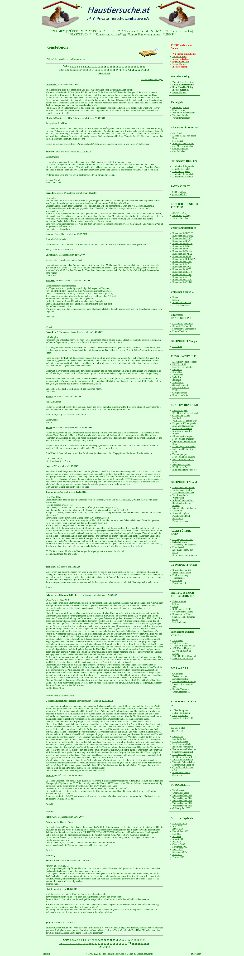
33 (69, 70)
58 (145, 70)
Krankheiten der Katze (182, 570)
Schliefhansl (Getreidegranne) (180, 383)
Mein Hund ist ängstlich (183, 439)
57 (142, 70)
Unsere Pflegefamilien (182, 323)
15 (102, 66)
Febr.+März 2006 (180, 831)
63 (108, 73)
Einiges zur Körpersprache (184, 423)
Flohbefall (177, 369)
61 (102, 73)
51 (123, 70)
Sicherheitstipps (179, 542)
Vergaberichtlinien (180, 115)
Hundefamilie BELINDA (183, 259)
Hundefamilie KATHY (182, 233)
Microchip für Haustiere (183, 765)
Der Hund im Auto (180, 467)
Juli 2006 (176, 836)
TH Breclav (177, 640)
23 (126, 66)
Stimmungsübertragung (182, 436)
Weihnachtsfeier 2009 (182, 798)
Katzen (175, 300)
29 (144, 66)
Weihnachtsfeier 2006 (182, 806)
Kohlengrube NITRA (181, 609)
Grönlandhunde (179, 622)
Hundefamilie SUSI (181, 264)
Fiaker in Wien (179, 601)
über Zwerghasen (180, 148)
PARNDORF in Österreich (184, 656)
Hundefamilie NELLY (182, 243)
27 (138, 66)
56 (139, 70)
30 (60, 70)
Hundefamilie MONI (181, 248)
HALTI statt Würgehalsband (185, 413)
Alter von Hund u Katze (183, 143)
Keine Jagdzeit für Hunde (183, 446)
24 (129, 66)
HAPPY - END (179, 213)
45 (105, 70)
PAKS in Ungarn (179, 643)
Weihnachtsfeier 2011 (182, 795)
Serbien (175, 604)
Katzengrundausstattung (183, 539)
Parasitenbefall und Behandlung (181, 517)
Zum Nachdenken (180, 679)
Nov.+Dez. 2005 (179, 823)
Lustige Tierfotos (180, 715)
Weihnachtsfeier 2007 (182, 803)
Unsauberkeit (178, 547)
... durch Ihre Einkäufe (182, 176)
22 (123, 66)
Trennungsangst (179, 454)
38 (84, 70)
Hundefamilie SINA (181, 246)
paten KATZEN (179, 194)
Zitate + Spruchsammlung (184, 681)
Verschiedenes (178, 790)
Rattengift (176, 380)
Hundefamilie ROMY (182, 272)
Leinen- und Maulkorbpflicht (179, 737)
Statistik (46, 954)
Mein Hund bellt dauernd (183, 457)
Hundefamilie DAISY (182, 251)
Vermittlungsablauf (181, 118)
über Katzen (177, 141)
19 (114, 66)
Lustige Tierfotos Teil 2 (182, 718)
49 (117, 70)
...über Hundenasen (181, 713)
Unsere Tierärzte (179, 331)
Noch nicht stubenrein (182, 428)
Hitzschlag (177, 372)
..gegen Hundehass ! (181, 305)
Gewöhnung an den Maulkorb (181, 416)
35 (75, 70)
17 (108, 66)
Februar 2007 (178, 857)
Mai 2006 (176, 834)
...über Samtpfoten (180, 710)
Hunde (175, 297)
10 (87, 66)
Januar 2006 (177, 829)
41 (93, 70)
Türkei (175, 606)
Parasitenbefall (179, 583)
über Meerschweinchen (182, 146)
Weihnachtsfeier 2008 (182, 800)
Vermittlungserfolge (181, 215)
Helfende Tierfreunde (182, 326)
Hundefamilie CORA (181, 261)
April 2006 (177, 826)
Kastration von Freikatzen (184, 749)
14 (99, 66)
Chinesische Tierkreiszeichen (179, 675)
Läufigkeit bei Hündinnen (184, 508)
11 (90, 66)
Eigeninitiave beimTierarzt (184, 362)
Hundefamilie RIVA (181, 241)
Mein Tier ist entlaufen (182, 367)
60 (100, 73)
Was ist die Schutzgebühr (183, 113)
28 (141, 66)
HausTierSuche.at (110, 954)
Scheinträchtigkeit (180, 513)
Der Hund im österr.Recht (184, 757)
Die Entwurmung (180, 575)
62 (106, 73)
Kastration (177, 346)
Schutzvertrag (178, 110)
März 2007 (177, 854)
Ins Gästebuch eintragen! (152, 79)
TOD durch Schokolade (183, 492)
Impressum (196, 954)
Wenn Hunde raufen (181, 464)
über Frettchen (178, 151)
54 (133, 70)
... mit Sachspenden (181, 169)
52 (126, 70)
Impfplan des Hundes (182, 490)
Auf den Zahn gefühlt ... (183, 500)
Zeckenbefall (178, 375)
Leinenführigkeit (179, 410)
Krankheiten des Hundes (183, 487)
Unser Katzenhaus (180, 793)
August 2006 (178, 839)
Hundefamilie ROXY (182, 238)
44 (102, 70)
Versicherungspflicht (181, 744)
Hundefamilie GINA (181, 267)
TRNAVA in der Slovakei (183, 646)
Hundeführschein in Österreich (181, 773)
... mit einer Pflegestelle (183, 166)
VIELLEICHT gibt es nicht (184, 421)
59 (148, 70)
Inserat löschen (179, 92)
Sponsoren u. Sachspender (184, 329)
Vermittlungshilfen (180, 107)
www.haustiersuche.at (64, 695)
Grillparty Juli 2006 (181, 808)
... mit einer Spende (181, 171)
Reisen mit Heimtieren (182, 747)
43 (99, 70)
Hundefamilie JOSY (181, 269)
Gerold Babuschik (145, 954)
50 (120, 70)
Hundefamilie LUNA (181, 279)
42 (96, 70)
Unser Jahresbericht (181, 692)
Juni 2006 (176, 841)
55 (136, 70)
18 (111, 66)
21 (120, 66)
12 (93, 66)
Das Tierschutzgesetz (181, 754)
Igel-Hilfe (176, 377)
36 (78, 70)
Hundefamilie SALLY (182, 254)
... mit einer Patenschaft (183, 174)
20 (117, 66)
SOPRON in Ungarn (181, 648)
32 (66, 70)
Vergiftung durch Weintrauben (180, 496)
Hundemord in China (181, 614)
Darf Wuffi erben (180, 741)
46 (108, 70)
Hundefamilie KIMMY (182, 236)
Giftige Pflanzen (179, 393)
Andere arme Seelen (181, 302)
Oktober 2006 (178, 844)
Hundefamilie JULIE (181, 256)
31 (63, 70)
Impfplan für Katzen (181, 573)
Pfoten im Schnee (180, 521)
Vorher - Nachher (180, 218)
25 (132, 66)
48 (114, 70)
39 (87, 70)
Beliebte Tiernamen (181, 689)
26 (135, 66)
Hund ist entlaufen (180, 395)
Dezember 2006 (179, 852)
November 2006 (179, 847)
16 (105, 66)
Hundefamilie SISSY (181, 274)
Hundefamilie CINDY (182, 282)
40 (90, 70)
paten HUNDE (179, 192)
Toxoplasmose (178, 578)
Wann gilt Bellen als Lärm (184, 762)
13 (96, 66)
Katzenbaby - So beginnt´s (184, 545)
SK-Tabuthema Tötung (182, 612)
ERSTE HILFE (179, 364)
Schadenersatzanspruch (182, 752)
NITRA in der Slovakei (182, 658)
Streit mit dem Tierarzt (182, 759)
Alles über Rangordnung (183, 426)
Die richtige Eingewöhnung (184, 555)
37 (81, 70)
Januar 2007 (177, 849)
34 (72, 70)
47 (111, 70)
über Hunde (177, 133)
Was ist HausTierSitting (183, 82)
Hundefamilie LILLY (182, 277)
